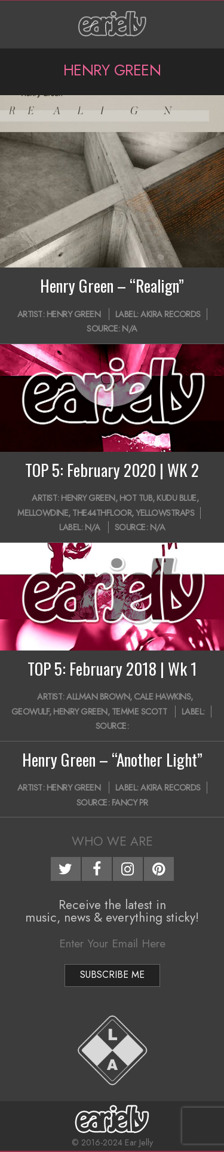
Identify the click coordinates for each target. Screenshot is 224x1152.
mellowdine (42, 513)
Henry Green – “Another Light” (112, 759)
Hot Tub (136, 498)
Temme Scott (139, 712)
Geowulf (30, 712)
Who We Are (112, 841)
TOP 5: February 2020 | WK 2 (112, 470)
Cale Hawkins (162, 697)
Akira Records (170, 314)
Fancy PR (130, 802)
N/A (129, 329)
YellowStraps (165, 513)
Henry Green (74, 314)
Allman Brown (98, 697)
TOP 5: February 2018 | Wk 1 (112, 668)
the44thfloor (101, 513)
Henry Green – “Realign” (112, 285)
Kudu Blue (177, 498)
